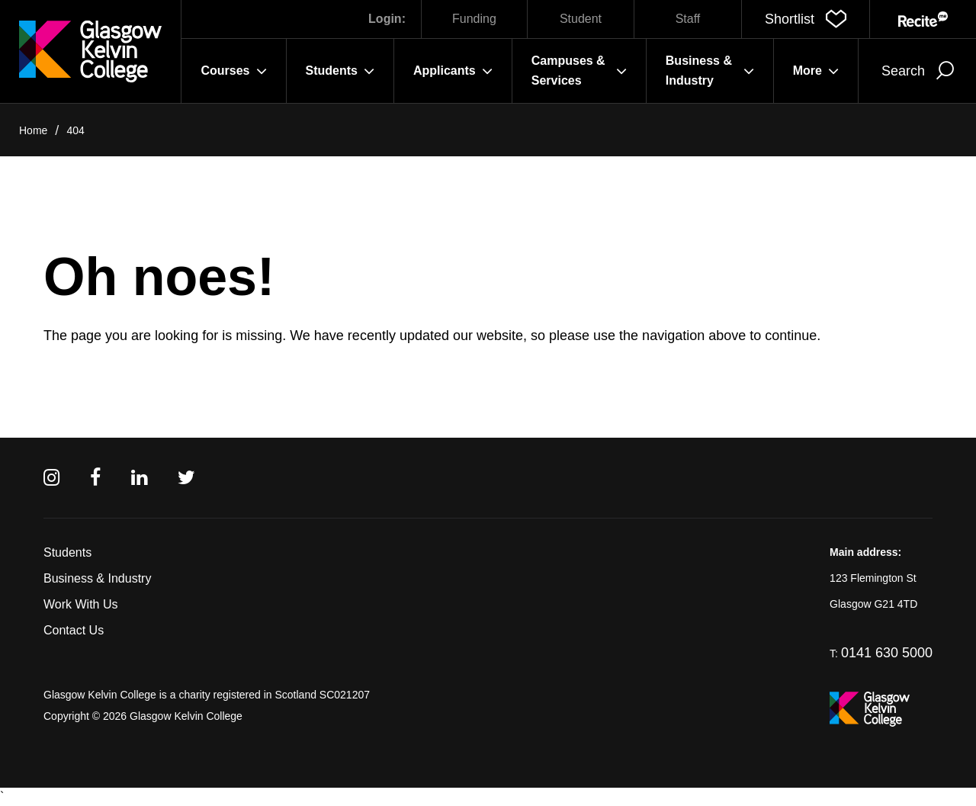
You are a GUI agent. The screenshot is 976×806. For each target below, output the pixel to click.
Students (67, 552)
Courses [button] (233, 71)
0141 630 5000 (887, 652)
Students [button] (340, 71)
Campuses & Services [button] (579, 70)
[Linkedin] (139, 477)
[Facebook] (95, 477)
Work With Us (80, 604)
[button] (805, 19)
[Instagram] (51, 477)
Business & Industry (97, 578)
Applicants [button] (453, 71)
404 (75, 130)
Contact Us (73, 630)
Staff (688, 18)
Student (581, 18)
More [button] (816, 71)
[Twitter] (186, 477)
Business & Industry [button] (710, 70)
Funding (474, 18)
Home (33, 130)
